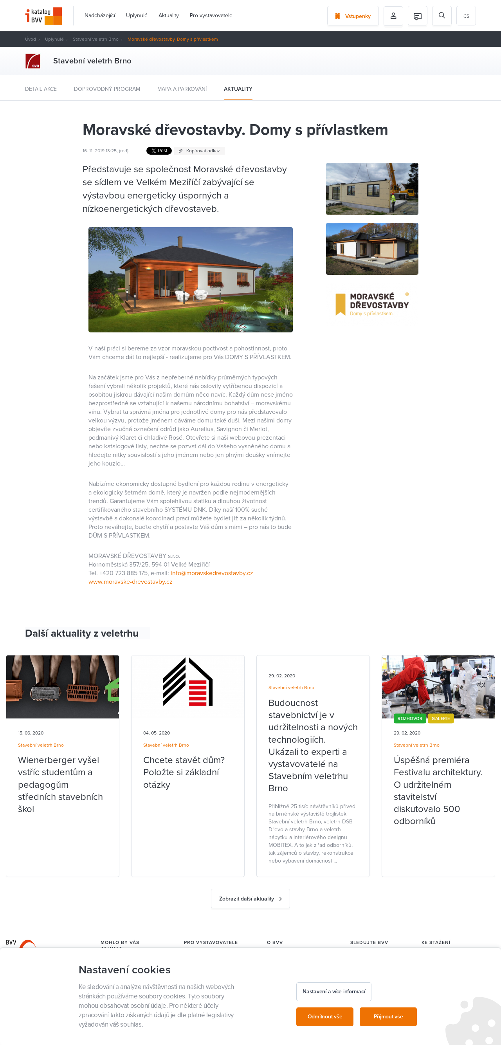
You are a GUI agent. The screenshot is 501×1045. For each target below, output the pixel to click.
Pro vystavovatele (211, 15)
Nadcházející (100, 15)
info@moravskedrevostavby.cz (212, 573)
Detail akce (41, 89)
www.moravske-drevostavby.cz (130, 582)
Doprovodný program (107, 89)
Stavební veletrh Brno (96, 39)
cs (466, 16)
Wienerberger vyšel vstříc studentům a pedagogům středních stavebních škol (60, 784)
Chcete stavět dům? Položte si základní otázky (184, 772)
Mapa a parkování (182, 89)
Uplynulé (137, 15)
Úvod (30, 39)
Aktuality (169, 15)
